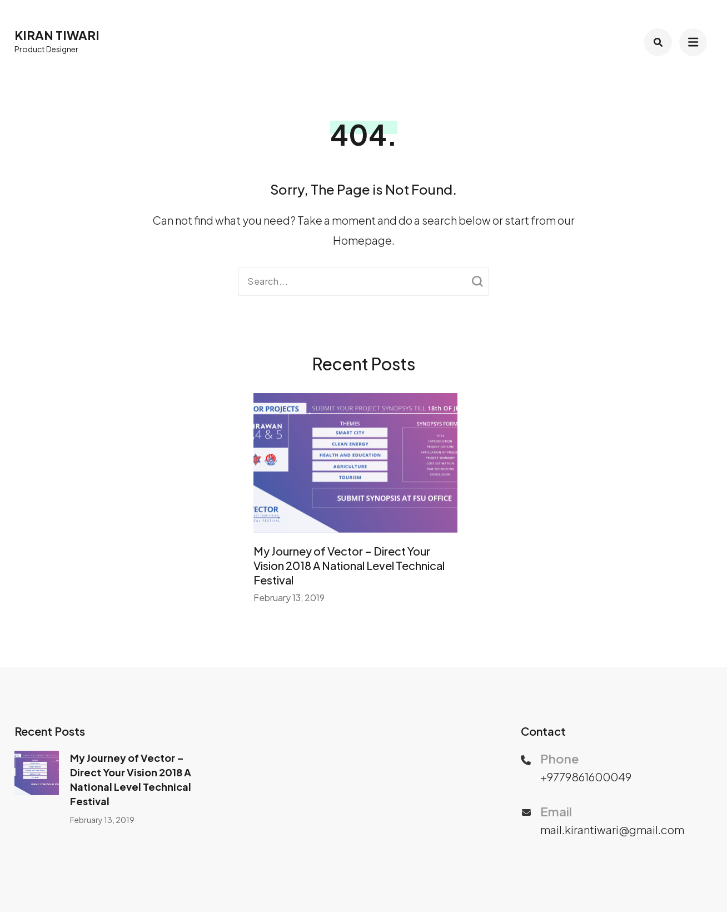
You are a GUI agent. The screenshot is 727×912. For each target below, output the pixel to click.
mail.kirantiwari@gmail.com (612, 829)
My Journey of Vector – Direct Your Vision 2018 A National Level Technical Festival (349, 565)
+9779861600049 (585, 777)
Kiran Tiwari (56, 35)
